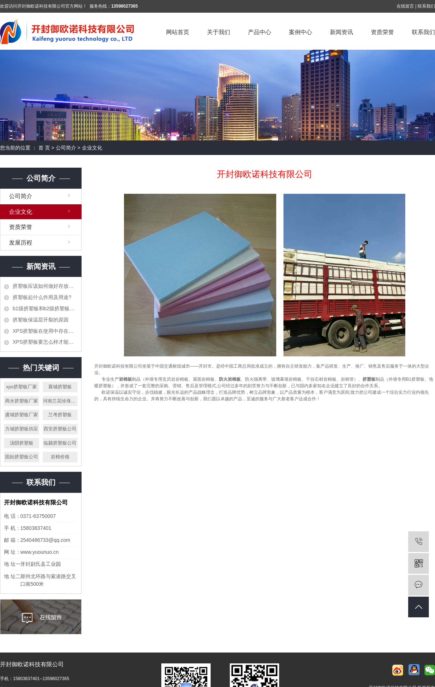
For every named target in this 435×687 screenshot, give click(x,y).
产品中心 (259, 32)
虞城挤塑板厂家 (21, 414)
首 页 (44, 148)
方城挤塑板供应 (21, 429)
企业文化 (20, 212)
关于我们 (218, 32)
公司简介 (66, 148)
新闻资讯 (341, 32)
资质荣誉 (382, 32)
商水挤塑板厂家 (21, 401)
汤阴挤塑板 (21, 443)
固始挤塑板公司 (21, 456)
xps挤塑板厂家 (21, 386)
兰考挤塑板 (60, 414)
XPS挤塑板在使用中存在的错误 (45, 331)
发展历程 (20, 243)
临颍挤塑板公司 (60, 443)
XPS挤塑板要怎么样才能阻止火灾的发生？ (45, 342)
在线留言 (405, 6)
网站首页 (177, 32)
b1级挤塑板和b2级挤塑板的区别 (45, 308)
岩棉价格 (60, 456)
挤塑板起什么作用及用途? (42, 297)
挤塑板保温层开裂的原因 (41, 320)
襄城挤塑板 (60, 386)
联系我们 (426, 6)
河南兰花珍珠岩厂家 (60, 401)
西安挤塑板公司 (60, 429)
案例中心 (300, 32)
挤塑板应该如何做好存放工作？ (45, 286)
